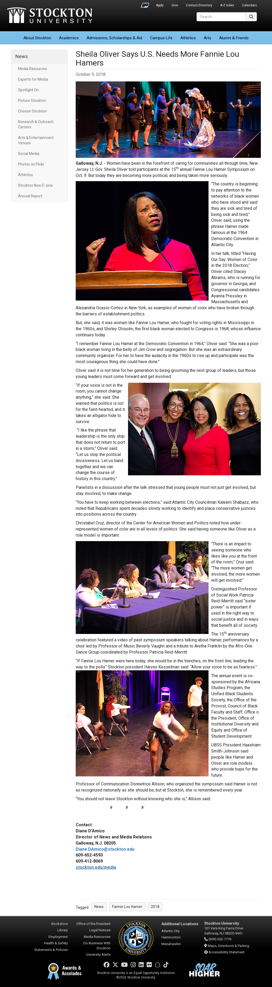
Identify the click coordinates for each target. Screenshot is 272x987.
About (37, 38)
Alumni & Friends (234, 38)
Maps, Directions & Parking (228, 946)
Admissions (114, 38)
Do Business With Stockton (96, 945)
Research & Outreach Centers (36, 124)
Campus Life (161, 38)
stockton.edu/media (96, 867)
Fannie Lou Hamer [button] (127, 907)
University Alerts (98, 954)
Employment (58, 937)
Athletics (188, 38)
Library (62, 930)
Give (175, 5)
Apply (160, 5)
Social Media (28, 153)
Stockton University (49, 16)
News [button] (99, 907)
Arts (207, 38)
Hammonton (171, 937)
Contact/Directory (199, 5)
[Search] (221, 16)
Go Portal (145, 4)
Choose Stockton (32, 111)
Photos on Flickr (31, 164)
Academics (69, 38)
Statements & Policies (51, 950)
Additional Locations (180, 924)
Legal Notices (99, 930)
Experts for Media (33, 79)
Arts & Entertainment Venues (36, 140)
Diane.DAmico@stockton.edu (105, 849)
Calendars (249, 5)
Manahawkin (171, 944)
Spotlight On (28, 90)
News (21, 56)
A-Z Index (227, 5)
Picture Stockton (32, 100)
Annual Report (30, 196)
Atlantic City (171, 931)
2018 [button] (155, 907)
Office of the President (93, 924)
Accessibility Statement (227, 952)
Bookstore (60, 924)
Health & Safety (56, 943)
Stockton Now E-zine (35, 185)
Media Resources (32, 69)
